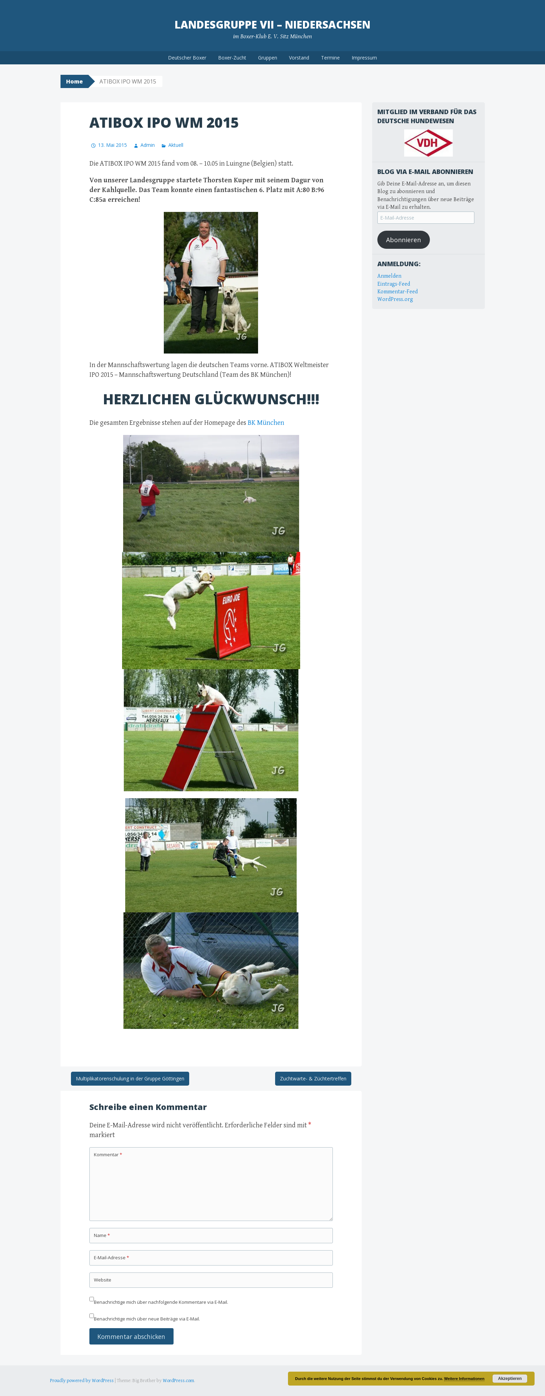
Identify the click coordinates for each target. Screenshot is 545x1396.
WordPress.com (178, 1380)
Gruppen (267, 57)
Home (74, 81)
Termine (330, 57)
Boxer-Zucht (232, 57)
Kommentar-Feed (397, 291)
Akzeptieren (510, 1378)
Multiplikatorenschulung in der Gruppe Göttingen (130, 1078)
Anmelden (389, 276)
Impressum (364, 57)
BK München (266, 423)
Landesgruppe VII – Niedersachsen (272, 24)
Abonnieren (403, 240)
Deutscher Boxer (187, 57)
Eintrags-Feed (393, 284)
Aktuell (175, 145)
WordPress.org (395, 299)
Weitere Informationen (464, 1379)
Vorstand (299, 57)
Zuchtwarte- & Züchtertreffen (313, 1078)
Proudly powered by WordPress (82, 1380)
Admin (148, 145)
